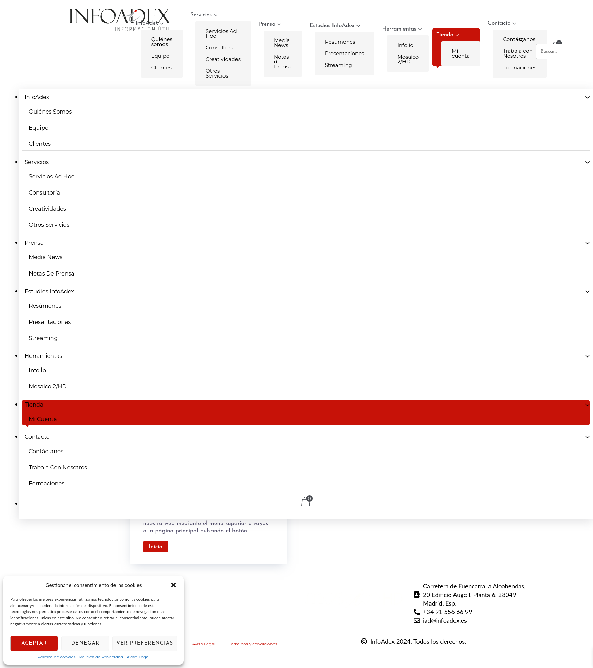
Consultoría (220, 47)
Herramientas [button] (402, 29)
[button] (173, 585)
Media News (282, 42)
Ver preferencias (144, 643)
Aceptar (34, 643)
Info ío (405, 45)
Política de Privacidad (101, 657)
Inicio (155, 547)
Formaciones (46, 483)
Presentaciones (344, 53)
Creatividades (223, 59)
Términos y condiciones (253, 643)
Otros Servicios (217, 73)
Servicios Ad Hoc (221, 33)
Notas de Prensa (283, 62)
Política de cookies (56, 657)
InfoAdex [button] (150, 23)
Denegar (85, 643)
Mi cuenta (461, 53)
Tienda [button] (447, 35)
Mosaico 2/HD (408, 59)
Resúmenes (340, 41)
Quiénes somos (161, 41)
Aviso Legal (137, 657)
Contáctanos (46, 451)
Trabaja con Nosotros (58, 467)
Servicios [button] (203, 15)
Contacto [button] (37, 437)
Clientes (161, 67)
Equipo (160, 55)
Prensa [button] (269, 24)
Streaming (338, 65)
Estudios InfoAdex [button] (335, 25)
